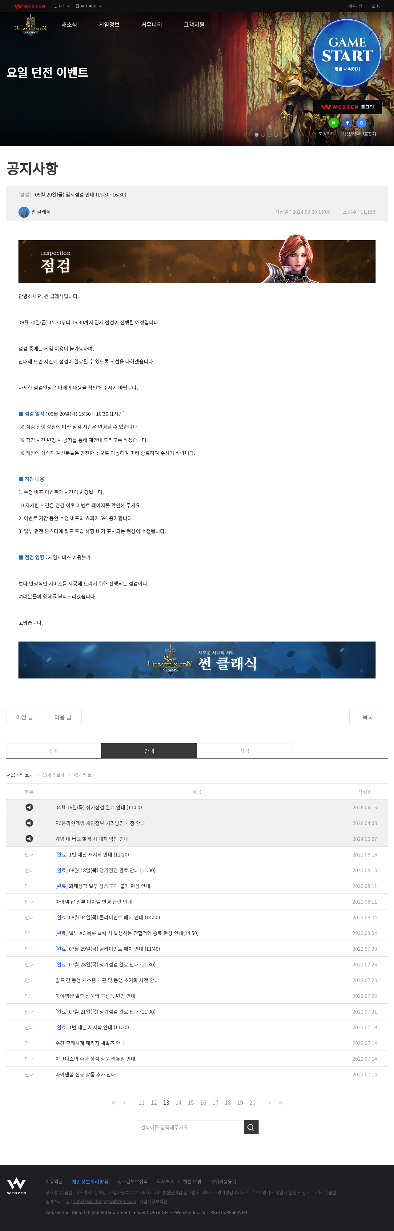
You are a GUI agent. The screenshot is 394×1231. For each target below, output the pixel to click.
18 (228, 1102)
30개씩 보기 (53, 775)
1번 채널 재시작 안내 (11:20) (92, 1027)
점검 (245, 751)
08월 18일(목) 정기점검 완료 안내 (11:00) (105, 870)
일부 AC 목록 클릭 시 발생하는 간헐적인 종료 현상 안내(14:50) (127, 933)
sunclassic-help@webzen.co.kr (104, 1201)
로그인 (377, 6)
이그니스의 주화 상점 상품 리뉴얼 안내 (95, 1058)
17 (215, 1102)
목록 (368, 717)
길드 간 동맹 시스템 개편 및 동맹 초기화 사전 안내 (107, 980)
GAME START (347, 53)
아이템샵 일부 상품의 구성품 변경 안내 (95, 995)
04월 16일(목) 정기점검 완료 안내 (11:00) (98, 807)
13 (166, 1102)
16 (203, 1102)
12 (154, 1102)
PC (61, 6)
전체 (54, 751)
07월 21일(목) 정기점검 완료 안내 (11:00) (105, 1011)
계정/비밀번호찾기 (359, 133)
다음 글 (63, 717)
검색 (251, 1127)
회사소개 (165, 1181)
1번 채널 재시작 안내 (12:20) (92, 854)
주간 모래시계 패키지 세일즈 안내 (90, 1043)
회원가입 (355, 6)
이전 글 (24, 717)
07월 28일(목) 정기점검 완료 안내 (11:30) (105, 964)
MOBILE (88, 6)
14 (178, 1102)
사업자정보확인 (153, 1201)
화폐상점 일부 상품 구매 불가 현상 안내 (102, 885)
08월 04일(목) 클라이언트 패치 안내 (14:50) (107, 917)
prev (245, 135)
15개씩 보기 (22, 775)
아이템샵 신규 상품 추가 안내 (85, 1074)
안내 (149, 751)
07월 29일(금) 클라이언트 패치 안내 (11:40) (107, 948)
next (286, 135)
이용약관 (54, 1181)
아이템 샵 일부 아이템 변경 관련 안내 (93, 901)
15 (191, 1102)
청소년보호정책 (133, 1181)
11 (142, 1102)
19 (240, 1102)
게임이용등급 (223, 1181)
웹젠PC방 (192, 1181)
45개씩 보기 (85, 775)
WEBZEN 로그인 (347, 107)
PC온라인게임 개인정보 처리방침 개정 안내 (100, 823)
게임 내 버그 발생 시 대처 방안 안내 (92, 838)
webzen (29, 6)
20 (252, 1102)
